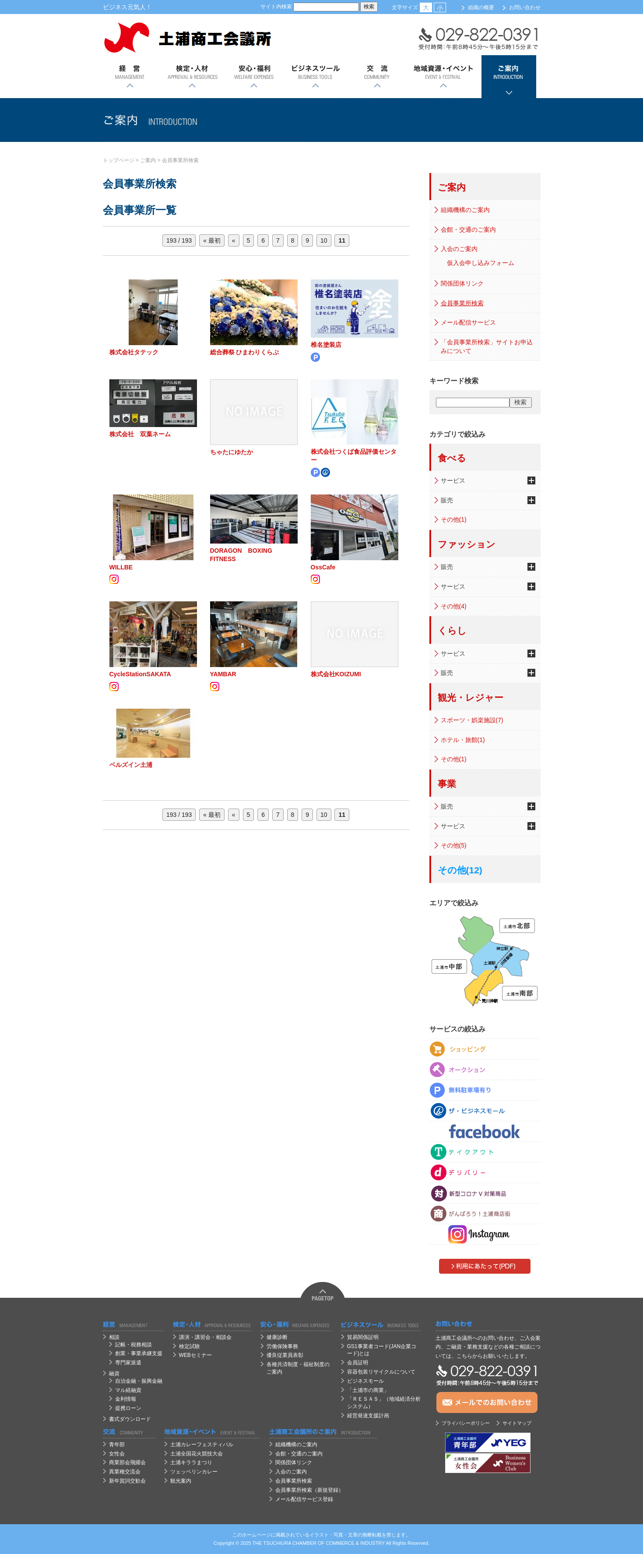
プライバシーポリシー (466, 1423)
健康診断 (277, 1337)
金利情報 (125, 1399)
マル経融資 (128, 1390)
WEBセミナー (195, 1355)
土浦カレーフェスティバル (201, 1444)
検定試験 (189, 1346)
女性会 (117, 1454)
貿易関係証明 (363, 1337)
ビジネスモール (365, 1381)
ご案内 (508, 76)
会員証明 (357, 1363)
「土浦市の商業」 (368, 1390)
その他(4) (454, 606)
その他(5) (454, 845)
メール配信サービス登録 (304, 1499)
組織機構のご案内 (465, 209)
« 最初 (212, 240)
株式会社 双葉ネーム (140, 434)
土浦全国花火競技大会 (196, 1454)
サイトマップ (516, 1423)
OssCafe (323, 567)
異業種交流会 (125, 1472)
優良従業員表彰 (285, 1355)
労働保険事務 (282, 1346)
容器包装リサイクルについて (381, 1372)
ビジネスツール (315, 76)
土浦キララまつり (191, 1462)
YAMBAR (223, 674)
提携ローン (128, 1408)
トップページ (118, 160)
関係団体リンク (462, 283)
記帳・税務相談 (133, 1345)
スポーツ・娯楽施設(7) (472, 720)
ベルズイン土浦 (130, 764)
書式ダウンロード (130, 1419)
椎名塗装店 (326, 344)
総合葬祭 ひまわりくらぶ (244, 352)
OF (321, 1543)
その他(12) (460, 870)
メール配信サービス (468, 322)
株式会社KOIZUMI (336, 674)
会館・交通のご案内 (468, 229)
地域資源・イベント (442, 76)
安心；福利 (253, 76)
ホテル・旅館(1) (463, 739)
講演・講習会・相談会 (205, 1337)
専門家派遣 (128, 1363)
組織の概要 (481, 7)
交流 (377, 76)
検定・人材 (192, 76)
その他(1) (454, 519)
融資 (114, 1373)
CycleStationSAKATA (140, 674)
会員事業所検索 (180, 160)
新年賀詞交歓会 (127, 1481)
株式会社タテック (133, 352)
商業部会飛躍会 (127, 1462)
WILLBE (121, 567)
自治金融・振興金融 (138, 1381)
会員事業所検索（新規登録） (309, 1490)
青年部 (117, 1444)
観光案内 (180, 1481)
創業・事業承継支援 (138, 1353)
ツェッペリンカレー (194, 1472)
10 (323, 240)
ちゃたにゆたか (231, 452)
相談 (114, 1337)
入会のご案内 (459, 248)
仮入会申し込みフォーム (480, 262)
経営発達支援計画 (368, 1416)
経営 (130, 76)
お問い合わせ (525, 7)
